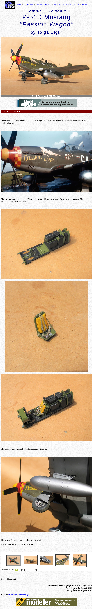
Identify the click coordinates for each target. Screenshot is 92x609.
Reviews (57, 4)
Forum (76, 4)
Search (84, 4)
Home (18, 4)
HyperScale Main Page (18, 595)
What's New (28, 4)
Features (39, 4)
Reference (67, 4)
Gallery (48, 4)
